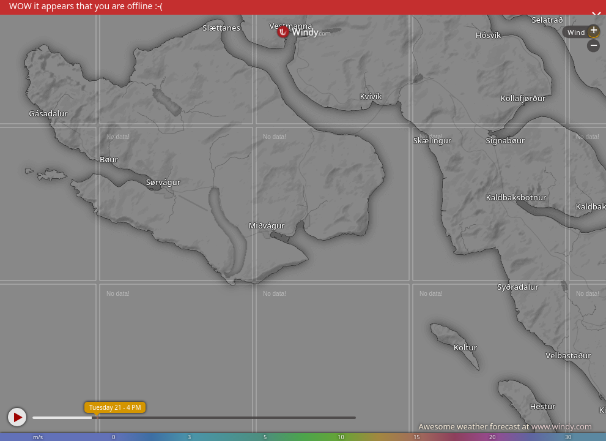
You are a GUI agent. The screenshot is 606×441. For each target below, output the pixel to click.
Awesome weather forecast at (505, 426)
